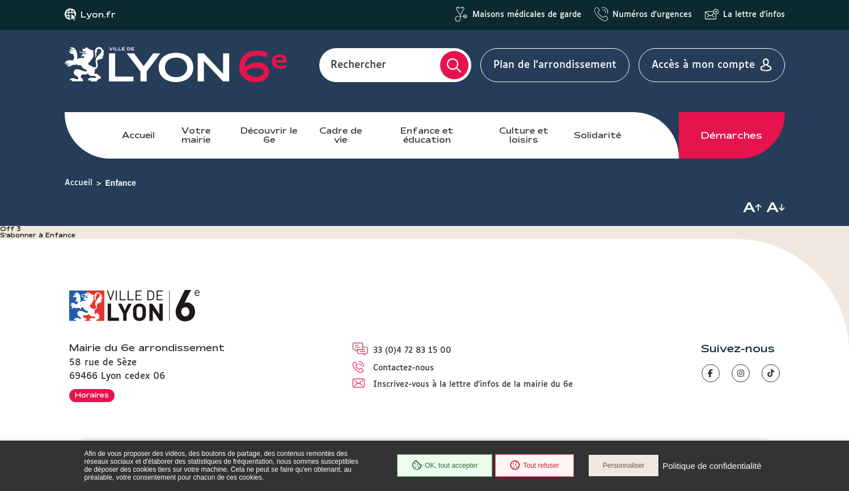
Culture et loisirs (523, 135)
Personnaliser (623, 465)
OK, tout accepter (445, 465)
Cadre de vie (340, 135)
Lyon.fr (98, 14)
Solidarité (597, 135)
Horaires (92, 395)
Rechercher (358, 65)
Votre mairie (195, 135)
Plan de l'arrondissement (554, 65)
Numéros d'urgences (652, 15)
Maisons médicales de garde (526, 15)
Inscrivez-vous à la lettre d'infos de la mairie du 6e (473, 384)
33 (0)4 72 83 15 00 (412, 351)
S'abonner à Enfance (37, 235)
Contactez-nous (403, 368)
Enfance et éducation (426, 135)
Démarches (731, 135)
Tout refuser (534, 465)
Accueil (138, 135)
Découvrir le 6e (268, 135)
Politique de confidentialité (711, 466)
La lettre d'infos (754, 15)
